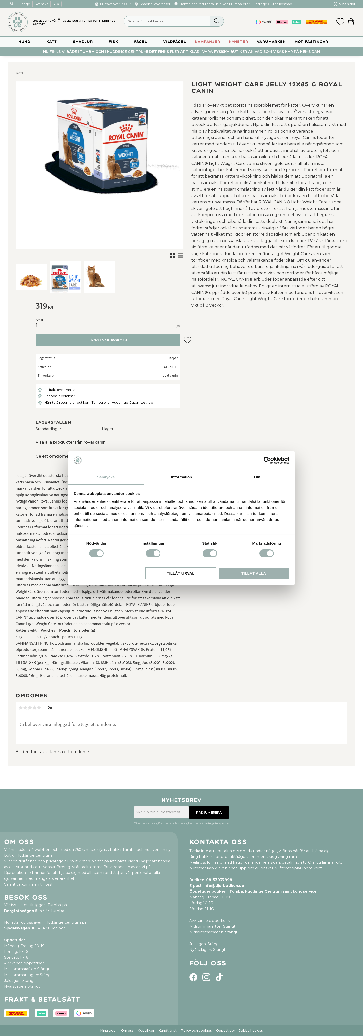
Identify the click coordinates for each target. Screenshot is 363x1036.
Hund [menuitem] (24, 41)
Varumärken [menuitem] (271, 41)
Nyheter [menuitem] (238, 41)
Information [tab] (181, 477)
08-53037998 (219, 879)
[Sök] (216, 21)
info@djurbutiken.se (223, 885)
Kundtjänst (167, 1030)
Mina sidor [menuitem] (347, 4)
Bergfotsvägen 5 (20, 910)
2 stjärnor (25, 707)
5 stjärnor (39, 707)
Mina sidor (108, 1030)
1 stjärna (20, 707)
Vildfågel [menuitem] (174, 41)
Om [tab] (257, 477)
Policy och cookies (196, 1030)
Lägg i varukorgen (108, 340)
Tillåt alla (253, 573)
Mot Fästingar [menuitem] (311, 41)
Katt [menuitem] (51, 41)
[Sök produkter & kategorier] (174, 21)
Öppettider (225, 1030)
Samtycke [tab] (106, 477)
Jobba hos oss (251, 1030)
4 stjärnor (34, 707)
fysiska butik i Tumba (77, 20)
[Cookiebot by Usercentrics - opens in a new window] (267, 460)
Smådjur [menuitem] (83, 41)
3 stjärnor (29, 707)
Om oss (127, 1030)
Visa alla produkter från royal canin (71, 442)
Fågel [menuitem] (140, 41)
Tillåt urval (181, 573)
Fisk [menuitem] (113, 41)
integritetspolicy (217, 823)
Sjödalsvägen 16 (19, 928)
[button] (340, 22)
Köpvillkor (146, 1030)
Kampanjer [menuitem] (207, 41)
